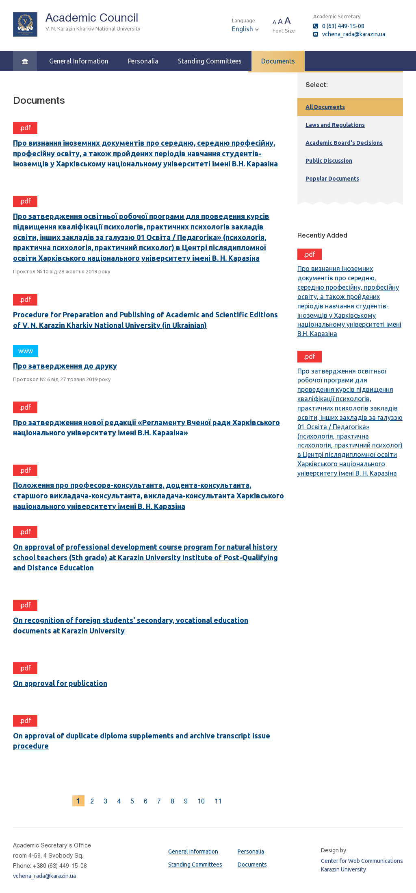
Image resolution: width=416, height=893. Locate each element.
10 (201, 801)
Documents (278, 61)
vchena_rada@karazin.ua (353, 34)
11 (218, 801)
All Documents (325, 107)
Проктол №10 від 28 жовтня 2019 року (61, 271)
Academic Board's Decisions (344, 143)
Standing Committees (210, 61)
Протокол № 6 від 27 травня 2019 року (61, 379)
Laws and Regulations (335, 125)
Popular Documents (332, 178)
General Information (78, 61)
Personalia (143, 61)
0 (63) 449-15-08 (343, 26)
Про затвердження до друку (65, 366)
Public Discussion (329, 160)
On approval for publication (60, 683)
